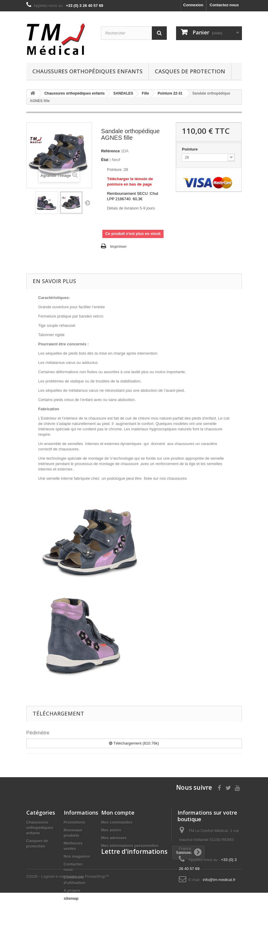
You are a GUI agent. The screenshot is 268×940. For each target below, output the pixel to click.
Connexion (193, 5)
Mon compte (117, 812)
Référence (110, 151)
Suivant (87, 203)
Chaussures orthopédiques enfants (87, 71)
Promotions (74, 822)
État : (106, 159)
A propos (72, 890)
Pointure (190, 149)
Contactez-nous (224, 5)
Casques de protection (190, 71)
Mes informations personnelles (129, 845)
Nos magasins (77, 856)
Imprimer (118, 246)
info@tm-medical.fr (219, 879)
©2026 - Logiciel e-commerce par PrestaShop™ (67, 923)
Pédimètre (37, 733)
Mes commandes (117, 822)
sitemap (71, 898)
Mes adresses (114, 838)
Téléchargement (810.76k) (134, 743)
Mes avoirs (111, 830)
